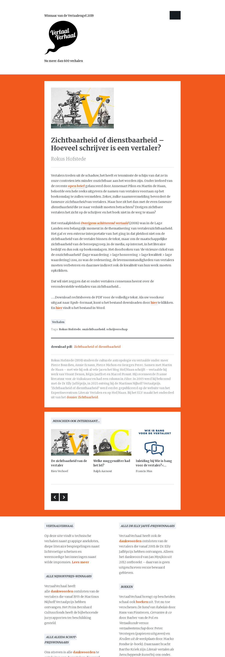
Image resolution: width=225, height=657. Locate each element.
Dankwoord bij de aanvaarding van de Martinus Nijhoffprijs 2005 (64, 497)
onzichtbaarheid (93, 329)
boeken (142, 602)
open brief (76, 186)
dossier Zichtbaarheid (82, 397)
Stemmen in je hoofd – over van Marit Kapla (55, 497)
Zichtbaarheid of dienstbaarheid (97, 347)
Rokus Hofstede (70, 329)
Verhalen (58, 322)
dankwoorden (62, 591)
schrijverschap (117, 329)
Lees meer (80, 562)
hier (154, 303)
